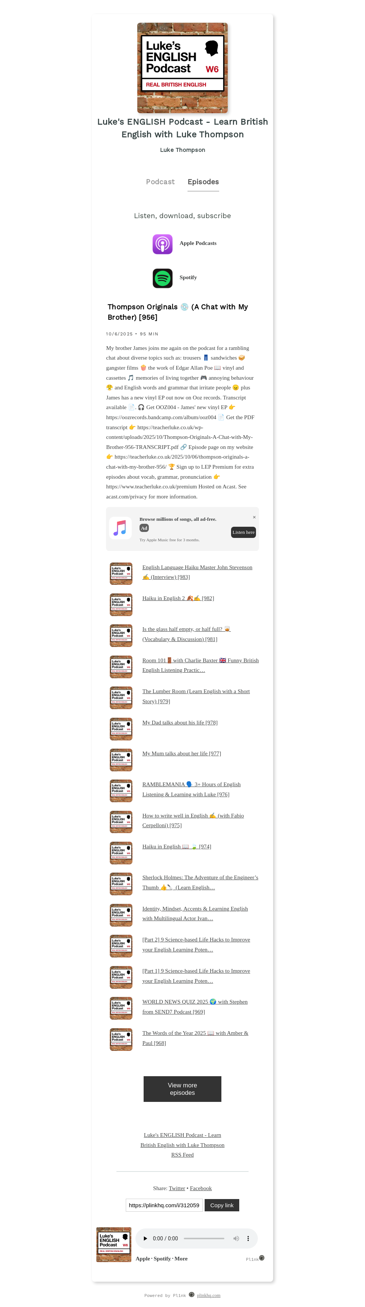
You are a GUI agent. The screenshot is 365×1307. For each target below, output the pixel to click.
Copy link (221, 1205)
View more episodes (182, 1089)
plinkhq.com (209, 1295)
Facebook (201, 1188)
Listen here (243, 532)
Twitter (177, 1188)
